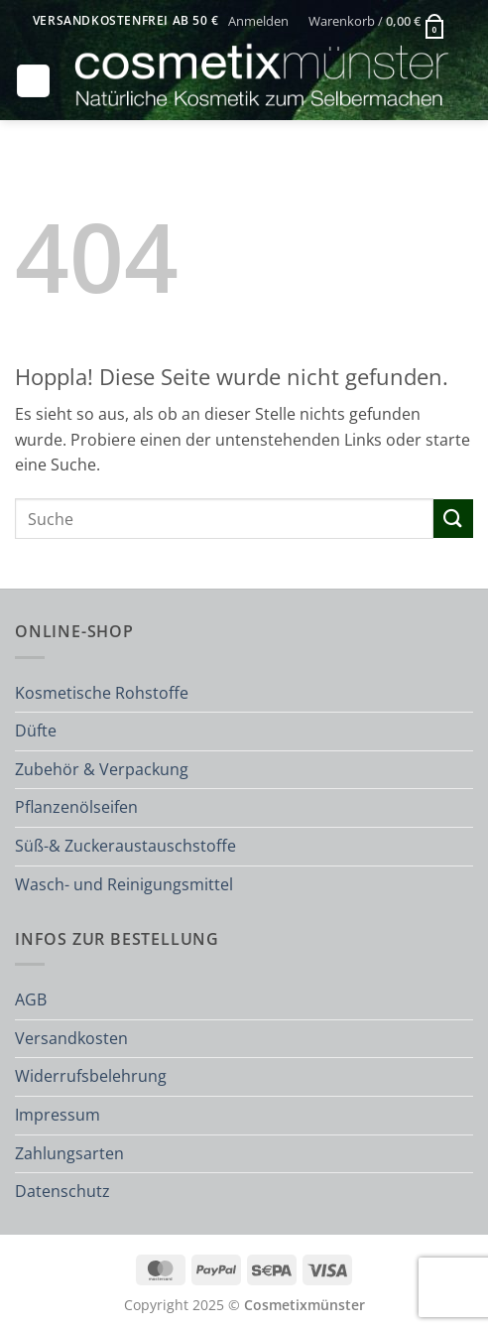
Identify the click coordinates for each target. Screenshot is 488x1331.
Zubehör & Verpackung (101, 769)
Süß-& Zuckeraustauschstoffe (125, 846)
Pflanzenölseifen (76, 807)
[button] (259, 21)
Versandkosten (71, 1038)
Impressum (57, 1115)
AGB (31, 999)
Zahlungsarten (69, 1153)
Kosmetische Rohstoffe (101, 693)
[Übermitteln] (453, 518)
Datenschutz (62, 1191)
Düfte (36, 730)
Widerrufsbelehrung (91, 1076)
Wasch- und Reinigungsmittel (124, 884)
